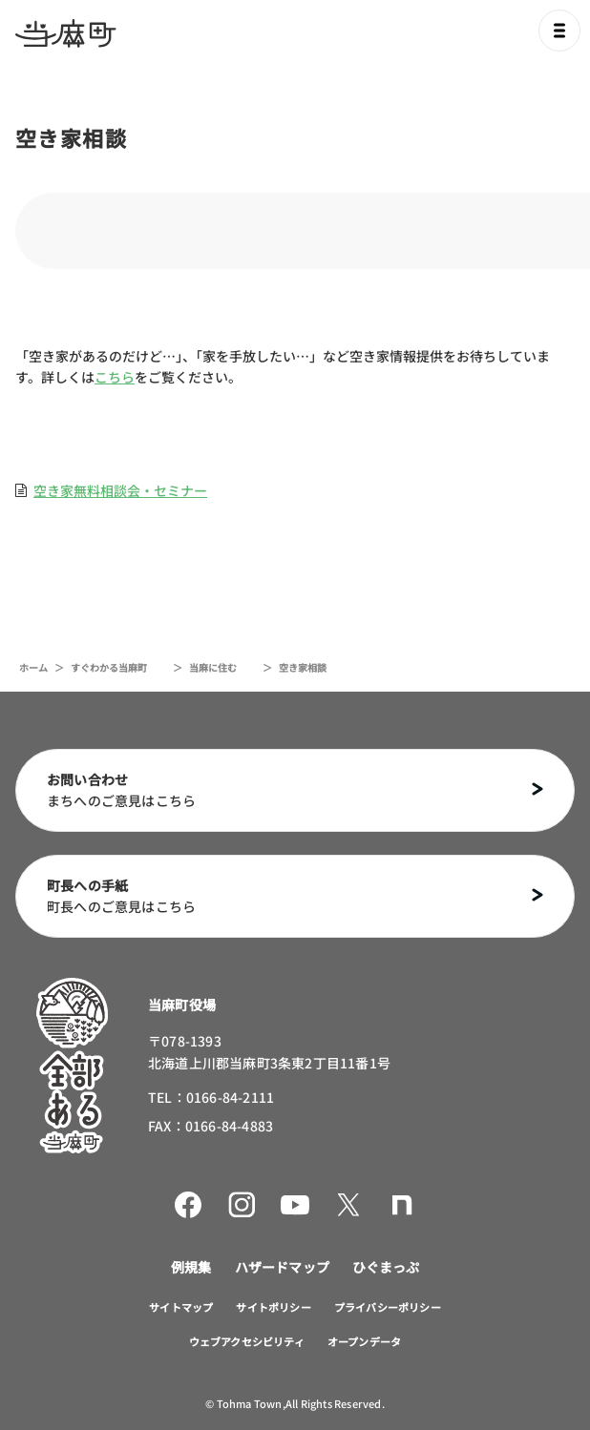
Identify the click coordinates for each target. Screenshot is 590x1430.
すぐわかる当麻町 (109, 667)
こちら (115, 376)
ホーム (33, 667)
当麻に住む (213, 667)
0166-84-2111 (230, 1097)
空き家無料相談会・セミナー (120, 490)
